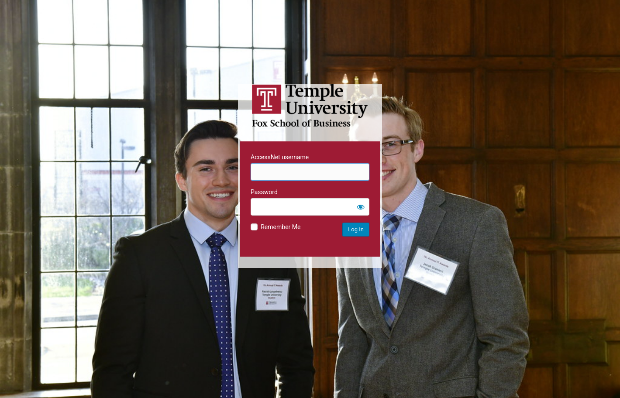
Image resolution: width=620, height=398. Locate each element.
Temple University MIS (310, 105)
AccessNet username (280, 157)
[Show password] (360, 207)
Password (264, 192)
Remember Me (280, 226)
